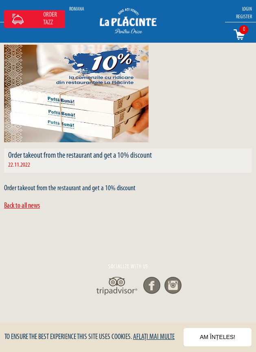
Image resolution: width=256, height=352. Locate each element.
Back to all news (22, 206)
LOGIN (247, 9)
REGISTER (244, 17)
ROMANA (76, 9)
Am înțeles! (217, 337)
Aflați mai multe (154, 337)
